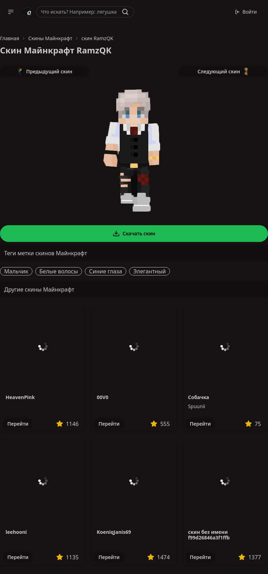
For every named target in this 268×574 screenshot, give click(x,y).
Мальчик (16, 271)
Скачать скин (134, 233)
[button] (11, 11)
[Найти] (125, 12)
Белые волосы (58, 271)
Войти (246, 11)
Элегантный (149, 271)
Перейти (17, 423)
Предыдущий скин (44, 71)
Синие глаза (105, 271)
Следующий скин (223, 71)
